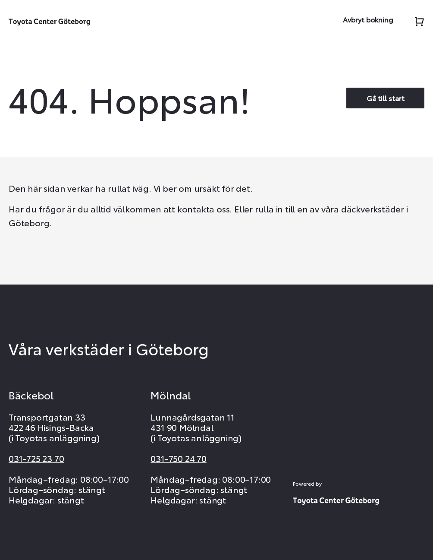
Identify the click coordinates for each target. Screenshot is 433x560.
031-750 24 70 (178, 458)
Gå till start (386, 98)
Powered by (307, 484)
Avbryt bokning (368, 19)
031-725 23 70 (36, 458)
